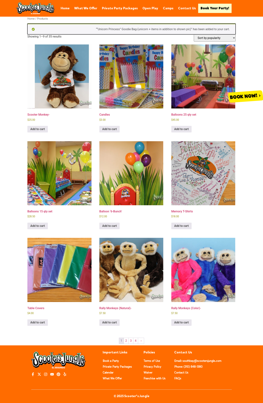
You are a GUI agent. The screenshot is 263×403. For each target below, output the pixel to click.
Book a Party (111, 361)
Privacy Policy (152, 367)
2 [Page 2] (126, 340)
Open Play (150, 8)
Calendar (108, 372)
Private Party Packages (120, 8)
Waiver (148, 372)
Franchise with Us (154, 378)
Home (65, 8)
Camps (168, 8)
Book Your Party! (215, 8)
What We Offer (85, 8)
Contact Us (187, 8)
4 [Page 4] (135, 340)
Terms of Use (152, 361)
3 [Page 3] (131, 340)
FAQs (177, 378)
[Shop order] (215, 38)
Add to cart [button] (37, 129)
